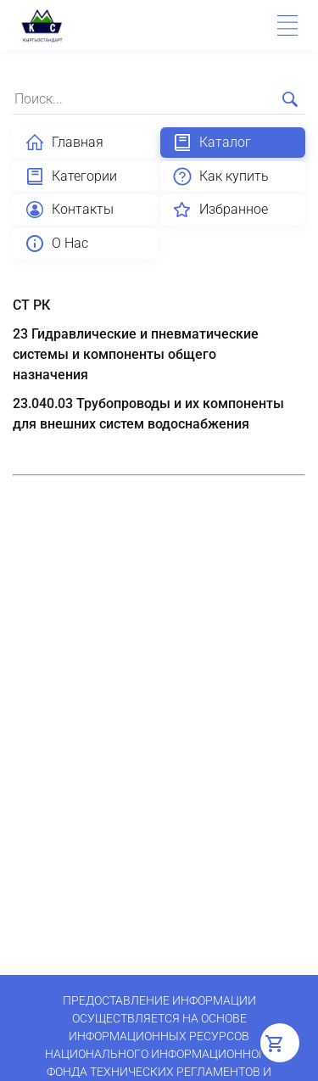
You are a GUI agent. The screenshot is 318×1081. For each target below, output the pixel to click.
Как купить (220, 176)
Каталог (211, 142)
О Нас (56, 243)
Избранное (220, 209)
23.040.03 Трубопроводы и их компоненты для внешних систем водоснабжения (148, 413)
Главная (64, 142)
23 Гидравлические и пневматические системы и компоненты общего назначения (136, 354)
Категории (71, 176)
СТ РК (31, 305)
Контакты (69, 209)
